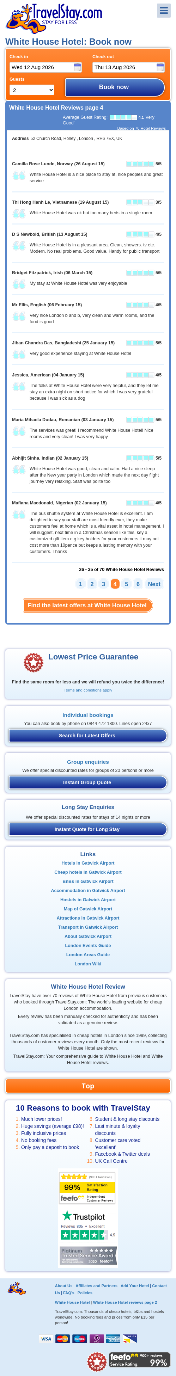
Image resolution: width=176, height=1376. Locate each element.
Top (88, 1086)
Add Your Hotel (135, 1286)
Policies (85, 1293)
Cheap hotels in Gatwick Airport (88, 872)
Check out (103, 56)
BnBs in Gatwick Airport (87, 881)
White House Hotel (72, 1302)
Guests (17, 79)
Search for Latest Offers (87, 735)
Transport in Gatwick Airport (88, 927)
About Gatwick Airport (88, 936)
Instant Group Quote (87, 782)
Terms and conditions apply (88, 690)
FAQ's (68, 1293)
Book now (114, 87)
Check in (19, 56)
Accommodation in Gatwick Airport (88, 890)
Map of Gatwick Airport (88, 909)
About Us (64, 1286)
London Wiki (88, 964)
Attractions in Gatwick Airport (88, 918)
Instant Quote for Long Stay (87, 829)
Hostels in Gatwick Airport (88, 899)
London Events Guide (88, 945)
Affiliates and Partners (96, 1286)
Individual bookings (88, 715)
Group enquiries (88, 762)
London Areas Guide (88, 954)
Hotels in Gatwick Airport (88, 863)
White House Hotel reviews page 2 (125, 1302)
